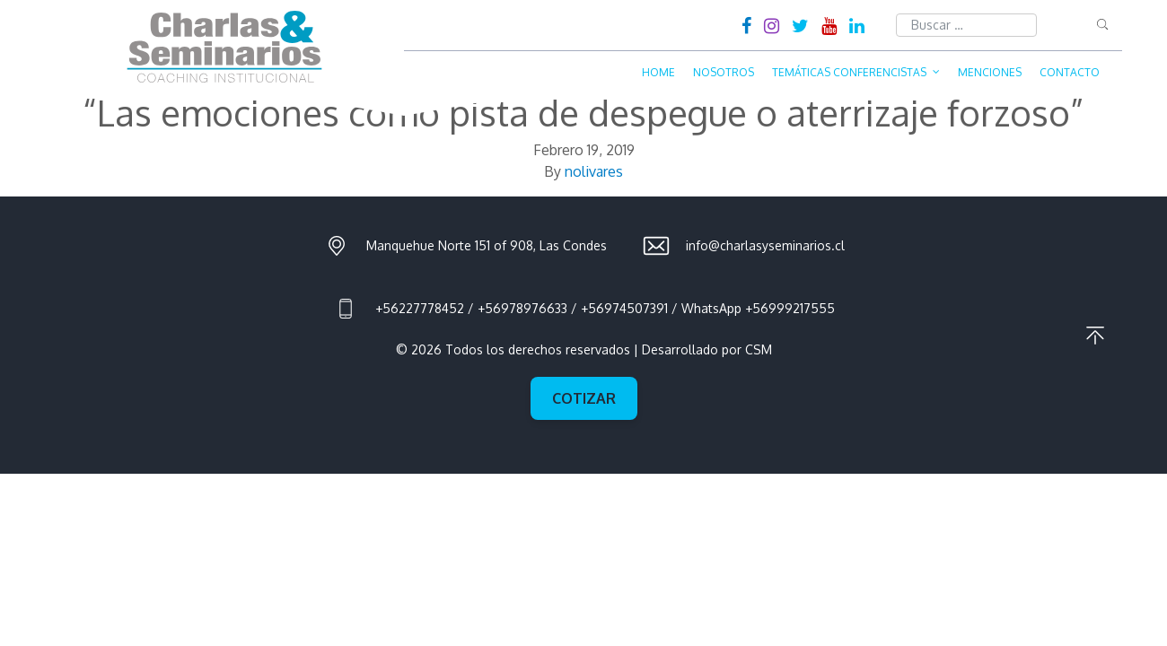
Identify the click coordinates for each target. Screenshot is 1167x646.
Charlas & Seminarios (224, 47)
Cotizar (584, 398)
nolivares (594, 171)
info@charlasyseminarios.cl (765, 245)
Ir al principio (1095, 335)
